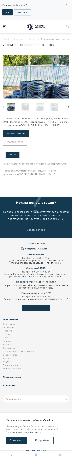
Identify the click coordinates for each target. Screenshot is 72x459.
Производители (11, 365)
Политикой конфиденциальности (23, 432)
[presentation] (3, 106)
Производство (12, 377)
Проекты (7, 337)
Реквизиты (8, 327)
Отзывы (7, 341)
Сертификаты (10, 355)
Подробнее (42, 440)
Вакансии (7, 344)
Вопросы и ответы (12, 368)
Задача (12, 155)
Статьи (6, 334)
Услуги (6, 358)
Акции (6, 361)
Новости (7, 331)
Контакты (9, 385)
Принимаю (17, 440)
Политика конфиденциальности (19, 351)
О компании (10, 319)
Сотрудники (9, 348)
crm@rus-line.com (36, 248)
